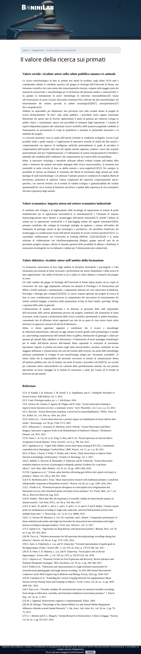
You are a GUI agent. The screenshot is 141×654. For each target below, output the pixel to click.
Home (26, 50)
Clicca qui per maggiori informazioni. (65, 652)
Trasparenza (37, 50)
